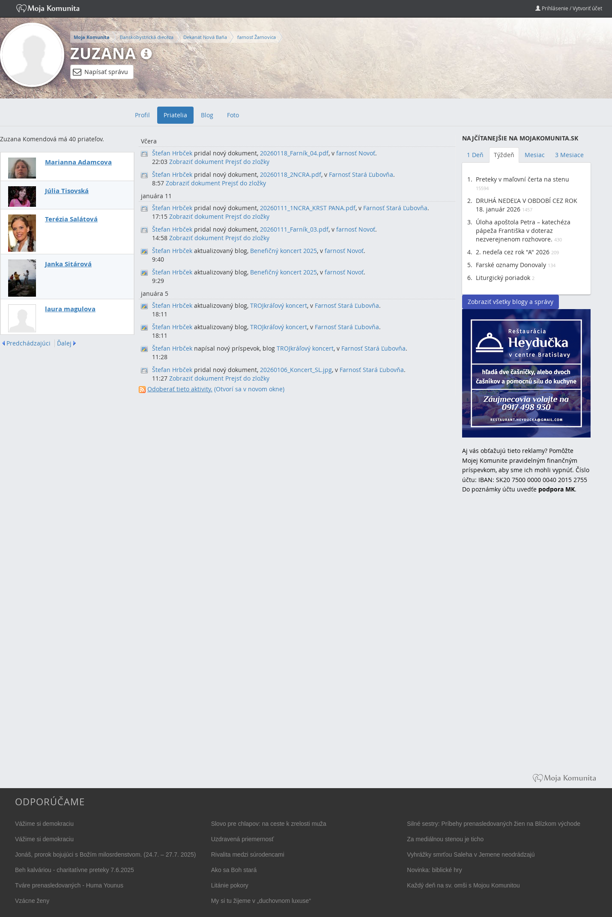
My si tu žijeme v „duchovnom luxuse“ (261, 900)
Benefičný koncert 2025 (283, 251)
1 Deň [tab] (475, 155)
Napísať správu (100, 72)
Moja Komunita (92, 37)
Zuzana (103, 53)
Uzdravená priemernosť (242, 839)
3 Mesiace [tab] (569, 155)
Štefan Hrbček (172, 153)
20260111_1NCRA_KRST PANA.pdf (307, 208)
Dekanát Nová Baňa (205, 37)
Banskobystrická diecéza (146, 37)
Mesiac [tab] (535, 155)
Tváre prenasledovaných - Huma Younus (69, 885)
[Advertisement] (526, 639)
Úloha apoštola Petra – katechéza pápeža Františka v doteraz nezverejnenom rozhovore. (523, 230)
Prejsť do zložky (247, 162)
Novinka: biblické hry (434, 869)
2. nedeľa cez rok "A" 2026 (512, 252)
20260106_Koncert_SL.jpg (296, 370)
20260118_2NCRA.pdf (290, 174)
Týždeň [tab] (504, 155)
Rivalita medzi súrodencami (247, 854)
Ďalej (64, 343)
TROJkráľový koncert (278, 305)
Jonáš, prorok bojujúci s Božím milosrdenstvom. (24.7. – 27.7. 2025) (105, 854)
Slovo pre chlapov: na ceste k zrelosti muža (268, 823)
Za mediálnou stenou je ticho (445, 839)
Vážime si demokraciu (44, 823)
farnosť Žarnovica (256, 37)
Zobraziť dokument (196, 162)
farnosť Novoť (355, 153)
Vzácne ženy (32, 900)
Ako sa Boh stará (234, 869)
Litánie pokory (229, 885)
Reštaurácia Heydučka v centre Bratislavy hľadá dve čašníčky (526, 373)
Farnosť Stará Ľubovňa (361, 174)
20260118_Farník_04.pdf (294, 153)
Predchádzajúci (28, 343)
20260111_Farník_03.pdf (294, 229)
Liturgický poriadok (503, 278)
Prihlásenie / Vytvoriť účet (568, 8)
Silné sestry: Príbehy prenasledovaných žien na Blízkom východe (493, 823)
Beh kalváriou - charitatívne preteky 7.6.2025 (74, 869)
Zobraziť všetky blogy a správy (510, 302)
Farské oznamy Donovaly (511, 265)
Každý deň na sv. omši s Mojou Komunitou (463, 885)
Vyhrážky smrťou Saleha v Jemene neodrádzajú (470, 854)
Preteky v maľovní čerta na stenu (522, 179)
